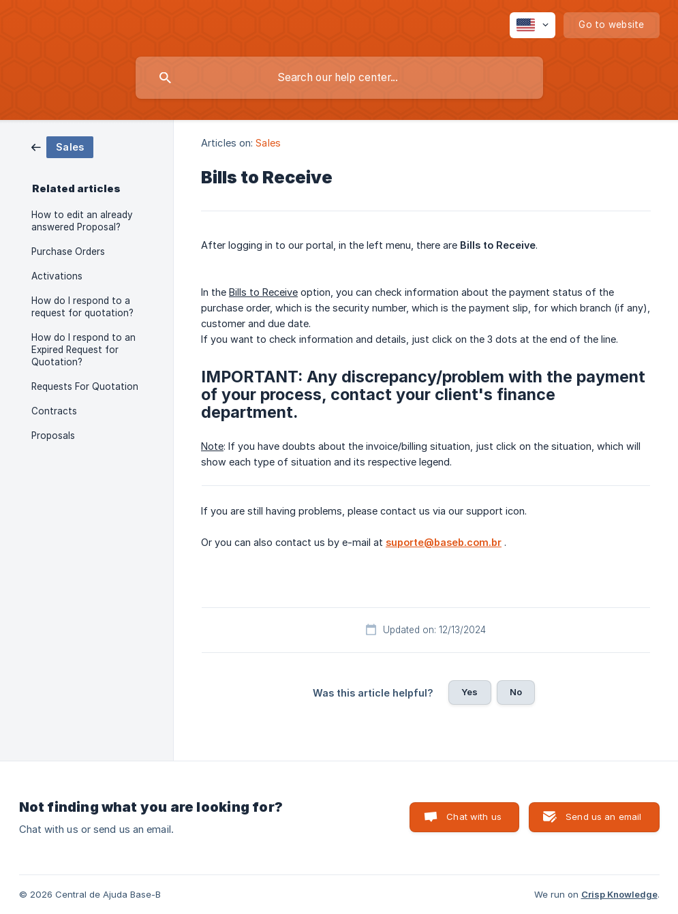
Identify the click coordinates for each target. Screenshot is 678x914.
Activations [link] (56, 276)
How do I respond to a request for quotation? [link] (82, 306)
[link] (62, 146)
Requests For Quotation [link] (84, 386)
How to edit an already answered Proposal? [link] (82, 220)
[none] (532, 25)
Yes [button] (469, 691)
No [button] (516, 691)
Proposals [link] (53, 435)
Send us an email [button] (603, 816)
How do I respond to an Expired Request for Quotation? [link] (83, 349)
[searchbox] (339, 78)
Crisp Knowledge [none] (619, 894)
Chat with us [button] (474, 816)
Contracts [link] (54, 411)
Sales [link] (268, 143)
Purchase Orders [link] (68, 251)
